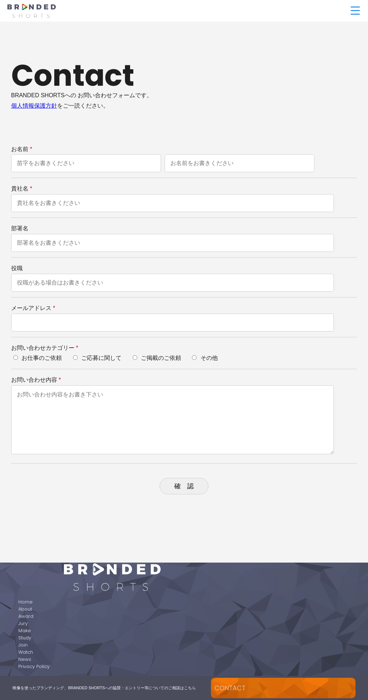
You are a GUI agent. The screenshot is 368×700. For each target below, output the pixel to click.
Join (23, 645)
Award (25, 616)
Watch (25, 652)
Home (25, 601)
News (24, 659)
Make (24, 630)
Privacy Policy (34, 666)
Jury (23, 623)
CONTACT (230, 687)
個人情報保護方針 (34, 106)
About (25, 609)
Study (24, 637)
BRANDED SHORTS (95, 11)
